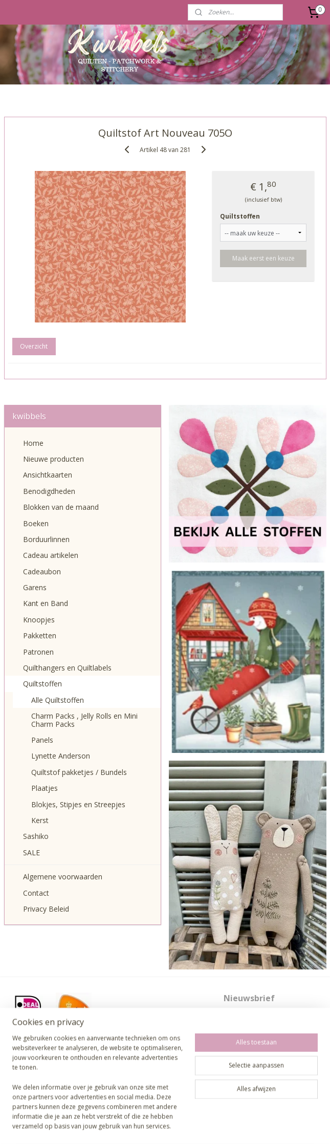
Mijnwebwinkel (269, 1125)
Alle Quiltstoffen (57, 700)
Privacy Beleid (46, 909)
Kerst (40, 820)
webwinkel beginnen (180, 1125)
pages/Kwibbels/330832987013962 (165, 1077)
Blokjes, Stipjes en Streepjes (78, 804)
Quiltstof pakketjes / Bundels (79, 772)
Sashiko (36, 836)
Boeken (36, 523)
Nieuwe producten (53, 459)
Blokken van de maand (61, 507)
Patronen (38, 652)
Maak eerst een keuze (263, 258)
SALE (31, 852)
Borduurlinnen (46, 539)
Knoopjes (39, 619)
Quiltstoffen (240, 216)
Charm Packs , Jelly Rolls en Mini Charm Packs (84, 719)
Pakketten (39, 635)
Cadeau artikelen (50, 555)
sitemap (119, 1125)
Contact (36, 893)
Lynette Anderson (60, 756)
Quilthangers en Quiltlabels (67, 668)
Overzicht (34, 346)
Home (33, 443)
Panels (42, 740)
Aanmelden (248, 1051)
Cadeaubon (42, 571)
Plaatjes (44, 788)
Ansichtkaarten (47, 475)
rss (141, 1125)
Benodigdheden (49, 491)
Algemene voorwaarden (62, 876)
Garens (35, 587)
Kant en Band (45, 603)
